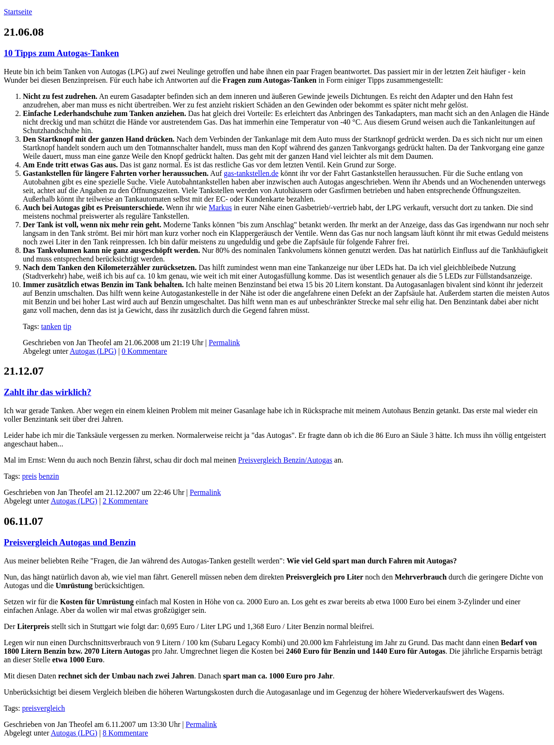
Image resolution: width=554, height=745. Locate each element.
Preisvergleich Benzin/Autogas (285, 460)
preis (29, 476)
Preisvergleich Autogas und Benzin (70, 542)
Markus (220, 207)
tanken (51, 326)
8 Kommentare (125, 733)
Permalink (224, 343)
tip (67, 326)
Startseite (18, 12)
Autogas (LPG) (93, 351)
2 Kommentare (125, 501)
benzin (49, 476)
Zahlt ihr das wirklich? (47, 392)
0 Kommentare (144, 351)
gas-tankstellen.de (251, 173)
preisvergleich (43, 708)
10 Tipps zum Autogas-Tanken (61, 53)
